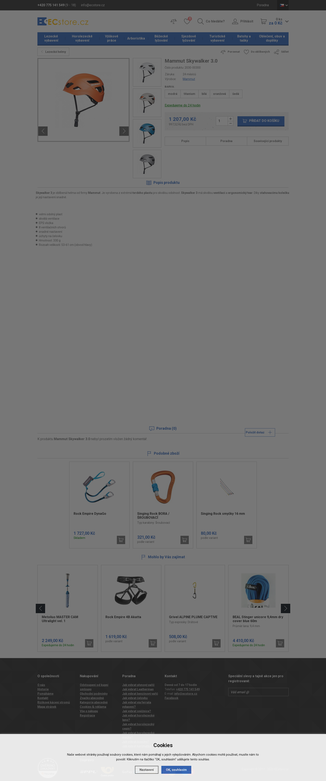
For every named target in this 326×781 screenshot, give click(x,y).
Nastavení (147, 770)
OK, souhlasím (176, 770)
